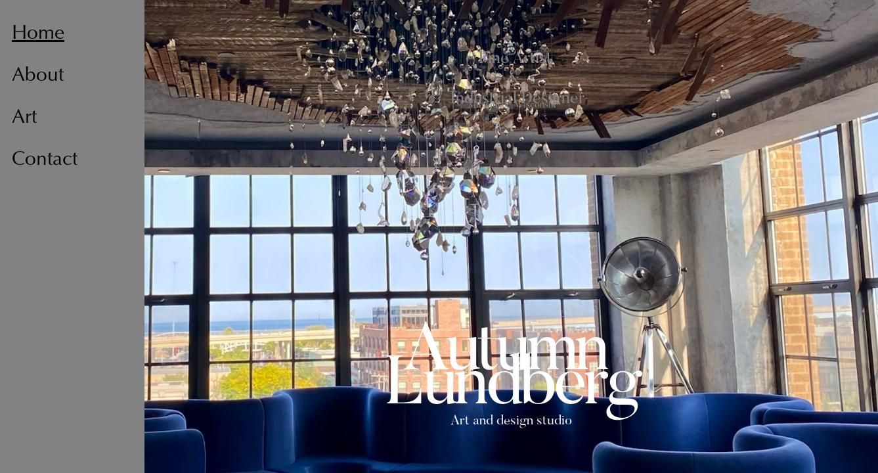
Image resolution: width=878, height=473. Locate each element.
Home (38, 34)
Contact (44, 160)
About (38, 76)
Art (24, 118)
